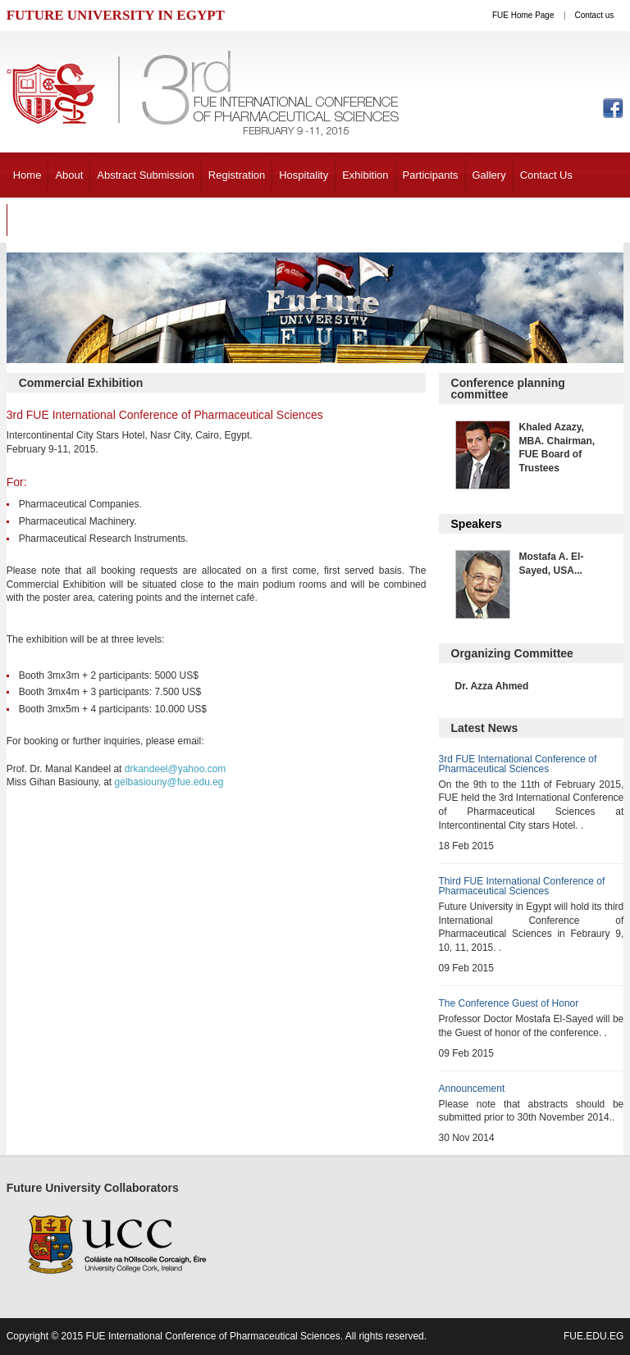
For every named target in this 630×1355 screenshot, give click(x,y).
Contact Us (546, 175)
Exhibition (365, 175)
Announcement (472, 1089)
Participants (431, 175)
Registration (236, 175)
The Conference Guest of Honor (509, 1003)
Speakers (476, 523)
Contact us (594, 15)
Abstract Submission (145, 175)
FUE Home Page (523, 15)
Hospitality (303, 175)
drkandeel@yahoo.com (175, 769)
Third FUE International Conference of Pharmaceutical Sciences (522, 886)
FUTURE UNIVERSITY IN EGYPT (116, 15)
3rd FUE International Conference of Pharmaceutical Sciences (518, 764)
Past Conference (54, 220)
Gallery (489, 175)
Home (27, 175)
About (69, 175)
